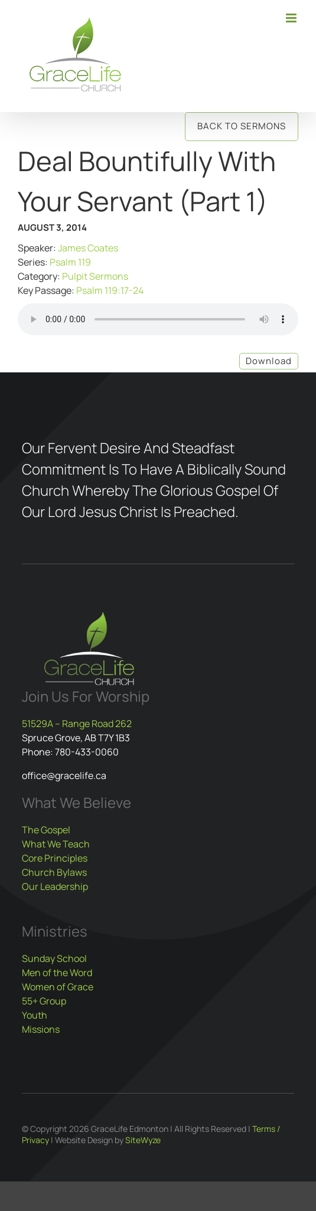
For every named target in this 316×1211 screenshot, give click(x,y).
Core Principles (54, 858)
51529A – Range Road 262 (77, 723)
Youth (34, 1015)
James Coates (88, 247)
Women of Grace (57, 986)
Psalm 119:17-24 (110, 290)
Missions (41, 1029)
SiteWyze (143, 1139)
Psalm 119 (70, 262)
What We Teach (56, 843)
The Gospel (46, 829)
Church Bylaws (54, 872)
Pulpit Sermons (95, 276)
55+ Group (44, 1000)
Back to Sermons (241, 126)
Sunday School (54, 958)
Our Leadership (55, 886)
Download (269, 361)
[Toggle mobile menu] (292, 18)
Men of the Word (57, 972)
